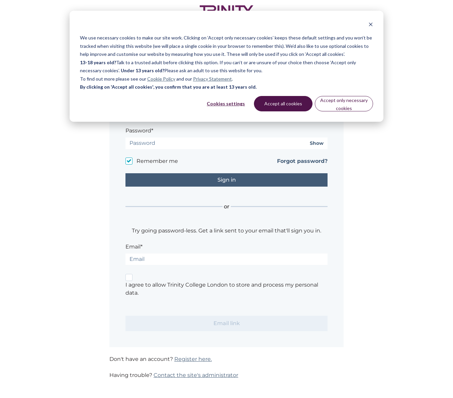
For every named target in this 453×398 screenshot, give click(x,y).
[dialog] (226, 66)
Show (317, 143)
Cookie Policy (161, 79)
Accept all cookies (283, 103)
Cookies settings (226, 103)
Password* (139, 130)
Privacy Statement (212, 79)
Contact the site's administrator (196, 375)
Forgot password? (302, 161)
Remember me (157, 161)
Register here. (193, 359)
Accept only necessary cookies (344, 104)
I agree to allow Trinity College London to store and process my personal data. (221, 289)
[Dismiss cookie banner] (370, 25)
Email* (134, 246)
